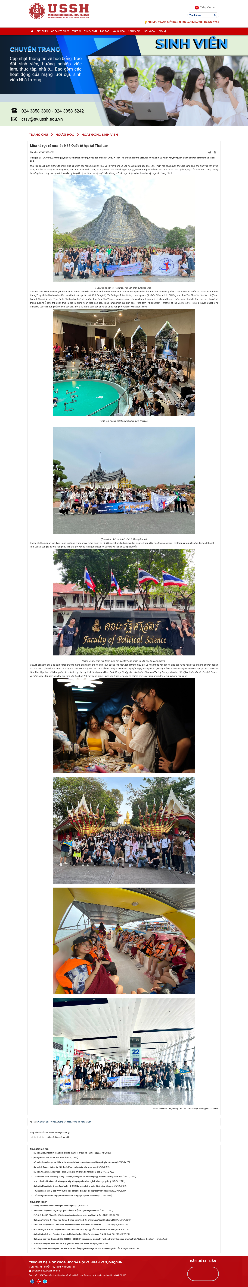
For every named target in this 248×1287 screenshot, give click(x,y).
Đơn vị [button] (162, 31)
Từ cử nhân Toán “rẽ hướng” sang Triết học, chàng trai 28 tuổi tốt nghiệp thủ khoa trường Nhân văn (78, 1176)
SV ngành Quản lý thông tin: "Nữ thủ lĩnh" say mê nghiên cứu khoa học (65, 1167)
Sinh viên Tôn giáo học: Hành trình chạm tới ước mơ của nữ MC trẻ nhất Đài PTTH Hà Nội (74, 1225)
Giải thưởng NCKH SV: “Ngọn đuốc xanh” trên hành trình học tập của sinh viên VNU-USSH (74, 1229)
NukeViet (98, 1275)
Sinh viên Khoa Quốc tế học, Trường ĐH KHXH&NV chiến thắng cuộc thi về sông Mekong (73, 1186)
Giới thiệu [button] (42, 31)
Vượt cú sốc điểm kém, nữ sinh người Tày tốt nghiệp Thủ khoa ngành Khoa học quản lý (72, 1181)
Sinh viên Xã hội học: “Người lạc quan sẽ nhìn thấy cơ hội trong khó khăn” (66, 1210)
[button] (203, 7)
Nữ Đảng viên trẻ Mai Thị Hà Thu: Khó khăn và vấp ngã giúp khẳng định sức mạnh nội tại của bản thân (79, 1248)
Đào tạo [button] (104, 31)
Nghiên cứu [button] (134, 31)
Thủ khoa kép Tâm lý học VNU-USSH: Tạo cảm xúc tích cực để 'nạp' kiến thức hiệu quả (73, 1191)
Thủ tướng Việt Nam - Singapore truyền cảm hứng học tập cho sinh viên (66, 1195)
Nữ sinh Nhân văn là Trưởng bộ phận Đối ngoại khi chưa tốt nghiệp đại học (67, 1172)
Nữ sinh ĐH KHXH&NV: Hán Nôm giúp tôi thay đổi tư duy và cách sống (65, 1153)
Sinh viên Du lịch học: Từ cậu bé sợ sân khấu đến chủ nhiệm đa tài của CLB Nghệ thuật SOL (75, 1234)
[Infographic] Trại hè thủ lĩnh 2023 (49, 1157)
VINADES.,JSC (120, 1275)
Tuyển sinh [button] (90, 31)
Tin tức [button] (76, 31)
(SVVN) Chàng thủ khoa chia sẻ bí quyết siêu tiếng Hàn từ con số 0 (64, 1244)
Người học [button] (119, 31)
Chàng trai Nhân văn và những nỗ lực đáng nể (54, 1206)
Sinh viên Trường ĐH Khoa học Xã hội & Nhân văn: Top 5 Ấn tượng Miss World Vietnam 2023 (75, 1220)
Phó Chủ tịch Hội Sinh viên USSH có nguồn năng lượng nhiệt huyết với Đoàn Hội (69, 1215)
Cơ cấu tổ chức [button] (60, 31)
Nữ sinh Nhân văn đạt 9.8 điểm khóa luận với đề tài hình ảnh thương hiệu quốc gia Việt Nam (75, 1162)
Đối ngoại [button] (149, 31)
